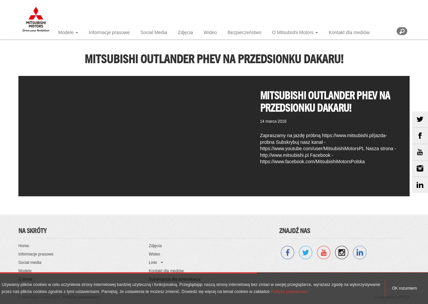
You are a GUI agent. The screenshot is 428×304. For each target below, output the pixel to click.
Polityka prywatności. (290, 291)
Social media (29, 262)
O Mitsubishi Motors (293, 32)
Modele (66, 32)
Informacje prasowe (109, 32)
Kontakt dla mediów (349, 32)
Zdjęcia (185, 32)
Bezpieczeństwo (244, 32)
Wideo (210, 32)
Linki (153, 262)
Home (23, 245)
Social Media (153, 32)
